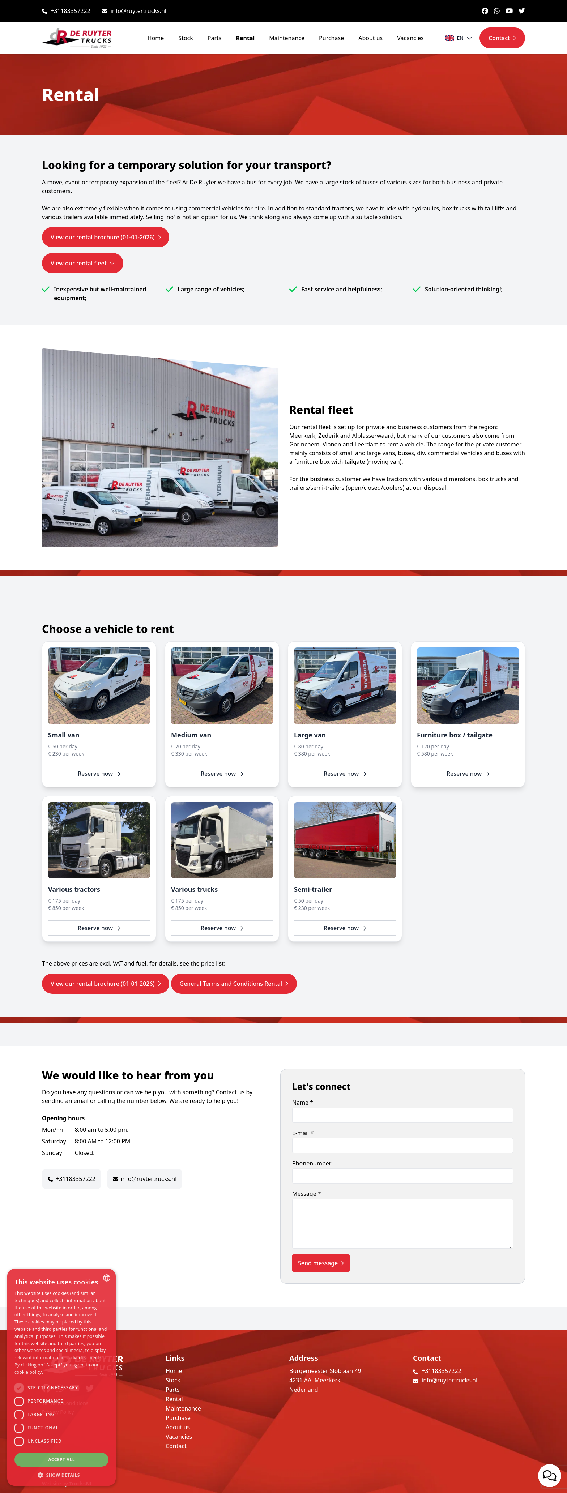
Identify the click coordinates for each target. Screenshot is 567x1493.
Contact (176, 1446)
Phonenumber (402, 1171)
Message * (402, 1219)
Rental (245, 38)
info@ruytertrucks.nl (138, 11)
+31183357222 (70, 11)
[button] (61, 1475)
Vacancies (410, 38)
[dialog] (61, 1377)
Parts (215, 38)
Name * (402, 1111)
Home (156, 38)
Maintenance (286, 38)
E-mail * (402, 1141)
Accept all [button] (61, 1459)
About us (370, 38)
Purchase (331, 38)
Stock (185, 38)
